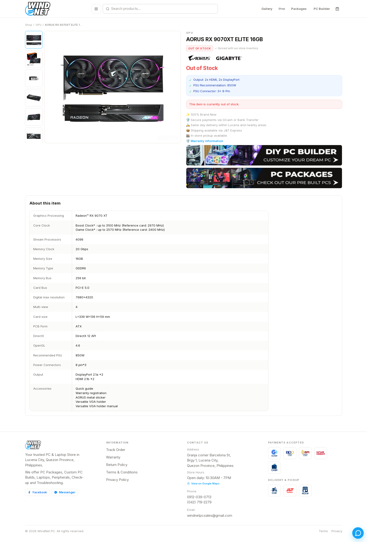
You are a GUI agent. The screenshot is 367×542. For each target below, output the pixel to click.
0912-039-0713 (199, 497)
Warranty (113, 457)
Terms (323, 531)
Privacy (336, 531)
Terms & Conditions (122, 472)
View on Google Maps (203, 483)
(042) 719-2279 (199, 502)
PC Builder (321, 9)
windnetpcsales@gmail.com (209, 515)
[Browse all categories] (94, 9)
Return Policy (116, 464)
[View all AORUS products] (199, 58)
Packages (298, 9)
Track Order (115, 449)
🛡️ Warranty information (204, 141)
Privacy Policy (117, 479)
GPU (38, 24)
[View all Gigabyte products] (229, 58)
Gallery (263, 9)
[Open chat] (355, 530)
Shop (280, 9)
